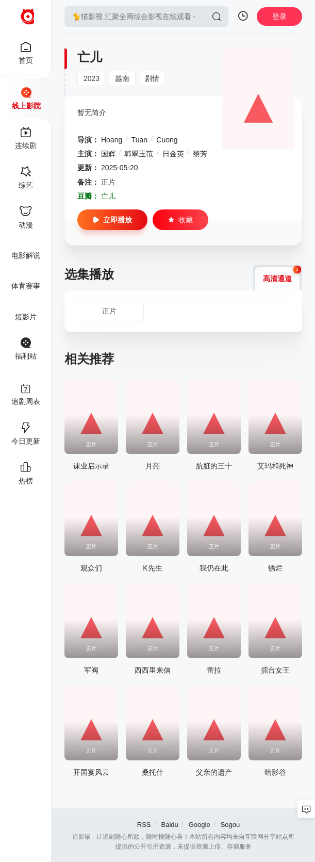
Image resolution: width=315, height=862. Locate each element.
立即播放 (112, 220)
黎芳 (200, 154)
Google (199, 824)
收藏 (180, 220)
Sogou (230, 824)
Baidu (169, 824)
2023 (92, 78)
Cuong (166, 140)
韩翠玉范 (138, 154)
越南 (122, 78)
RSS (144, 824)
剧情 (152, 78)
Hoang (111, 140)
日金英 (173, 154)
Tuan (139, 140)
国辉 (108, 154)
